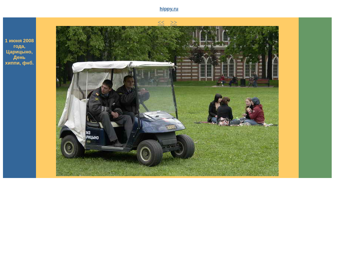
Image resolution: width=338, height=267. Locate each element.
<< (161, 22)
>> (173, 22)
